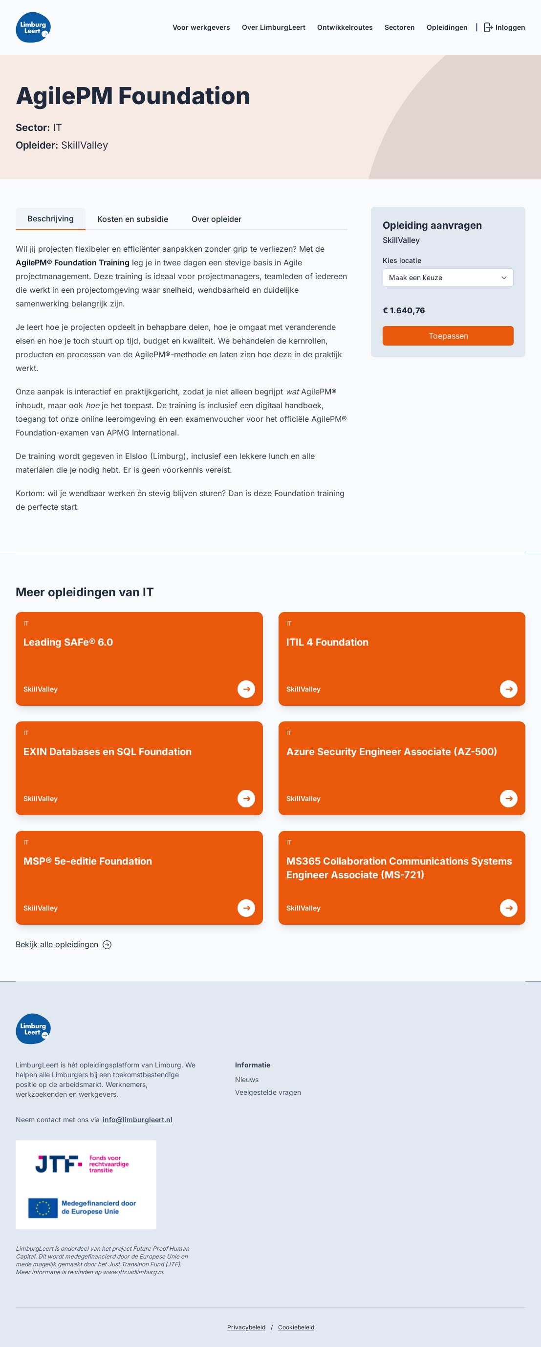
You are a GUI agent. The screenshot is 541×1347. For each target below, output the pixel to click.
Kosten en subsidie (132, 219)
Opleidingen (447, 27)
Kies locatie (402, 260)
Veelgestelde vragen (268, 1092)
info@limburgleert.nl (138, 1119)
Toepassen (448, 336)
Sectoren (400, 27)
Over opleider (216, 219)
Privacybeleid (246, 1327)
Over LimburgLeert (273, 27)
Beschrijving (50, 218)
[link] (139, 659)
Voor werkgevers (201, 27)
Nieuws (247, 1079)
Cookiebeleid (296, 1327)
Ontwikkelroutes (345, 27)
